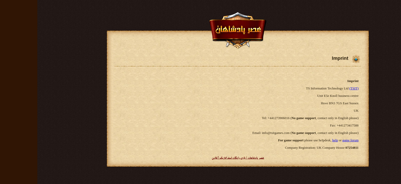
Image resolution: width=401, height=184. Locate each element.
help (297, 140)
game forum (313, 140)
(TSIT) (316, 88)
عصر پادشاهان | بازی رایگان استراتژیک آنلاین (200, 158)
